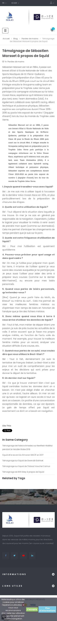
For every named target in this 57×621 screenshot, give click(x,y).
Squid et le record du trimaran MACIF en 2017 (22, 455)
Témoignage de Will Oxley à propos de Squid (23, 472)
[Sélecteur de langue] (4, 3)
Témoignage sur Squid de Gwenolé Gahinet (22, 460)
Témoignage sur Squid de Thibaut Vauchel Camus (26, 466)
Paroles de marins (16, 61)
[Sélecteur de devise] (15, 3)
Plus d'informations (47, 609)
